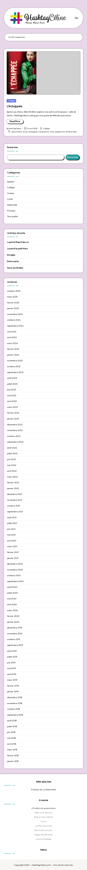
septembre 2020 (15, 581)
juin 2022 (11, 459)
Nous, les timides (15, 268)
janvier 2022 (13, 488)
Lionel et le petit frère (17, 248)
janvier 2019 (13, 691)
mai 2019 (11, 668)
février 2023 (13, 413)
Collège (11, 100)
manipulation (43, 132)
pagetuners (60, 132)
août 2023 (12, 378)
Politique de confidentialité (43, 789)
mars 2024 (12, 343)
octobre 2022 (13, 436)
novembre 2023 (15, 360)
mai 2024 (11, 331)
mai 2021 (11, 534)
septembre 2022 (15, 442)
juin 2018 (11, 732)
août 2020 (12, 587)
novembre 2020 (15, 569)
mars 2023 (12, 407)
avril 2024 (12, 337)
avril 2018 (11, 744)
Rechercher (12, 147)
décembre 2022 (14, 424)
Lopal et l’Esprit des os (18, 242)
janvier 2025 (13, 308)
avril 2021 (11, 540)
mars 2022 (12, 477)
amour (25, 132)
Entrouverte (13, 261)
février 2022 (13, 482)
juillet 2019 (12, 656)
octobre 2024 (14, 320)
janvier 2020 (13, 622)
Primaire (11, 210)
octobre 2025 (13, 291)
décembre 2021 (14, 494)
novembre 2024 (15, 314)
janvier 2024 (13, 355)
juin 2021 (11, 529)
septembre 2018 (15, 715)
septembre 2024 (15, 325)
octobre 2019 (13, 639)
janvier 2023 (13, 418)
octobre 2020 (14, 575)
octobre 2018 (13, 709)
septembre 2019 (15, 645)
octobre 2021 (13, 505)
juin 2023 (11, 389)
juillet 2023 (12, 384)
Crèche (10, 193)
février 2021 (13, 552)
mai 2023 (11, 395)
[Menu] (76, 18)
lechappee (33, 132)
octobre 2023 (13, 366)
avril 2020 (12, 604)
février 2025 (13, 302)
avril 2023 (12, 401)
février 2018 (13, 755)
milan (52, 132)
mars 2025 (12, 296)
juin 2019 (11, 662)
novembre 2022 (15, 430)
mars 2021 (12, 546)
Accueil (11, 37)
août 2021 (12, 517)
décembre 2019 (14, 627)
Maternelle (12, 205)
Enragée (11, 255)
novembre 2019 (14, 633)
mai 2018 (11, 738)
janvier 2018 (12, 761)
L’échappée (14, 106)
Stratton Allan (71, 132)
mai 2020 (11, 598)
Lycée (10, 199)
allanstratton (16, 132)
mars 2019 (12, 680)
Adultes (10, 181)
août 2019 (12, 651)
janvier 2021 (12, 558)
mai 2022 (11, 465)
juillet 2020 (12, 593)
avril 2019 (11, 674)
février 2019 (13, 685)
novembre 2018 (14, 703)
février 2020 (13, 616)
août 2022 (12, 447)
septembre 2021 (15, 511)
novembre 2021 (14, 500)
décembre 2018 (14, 697)
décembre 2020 (15, 564)
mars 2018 (12, 749)
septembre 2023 (15, 372)
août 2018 (12, 720)
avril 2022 (12, 471)
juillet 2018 (12, 726)
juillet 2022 (12, 453)
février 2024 (13, 349)
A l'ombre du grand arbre (44, 808)
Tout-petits (12, 216)
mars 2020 (12, 610)
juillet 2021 (12, 523)
